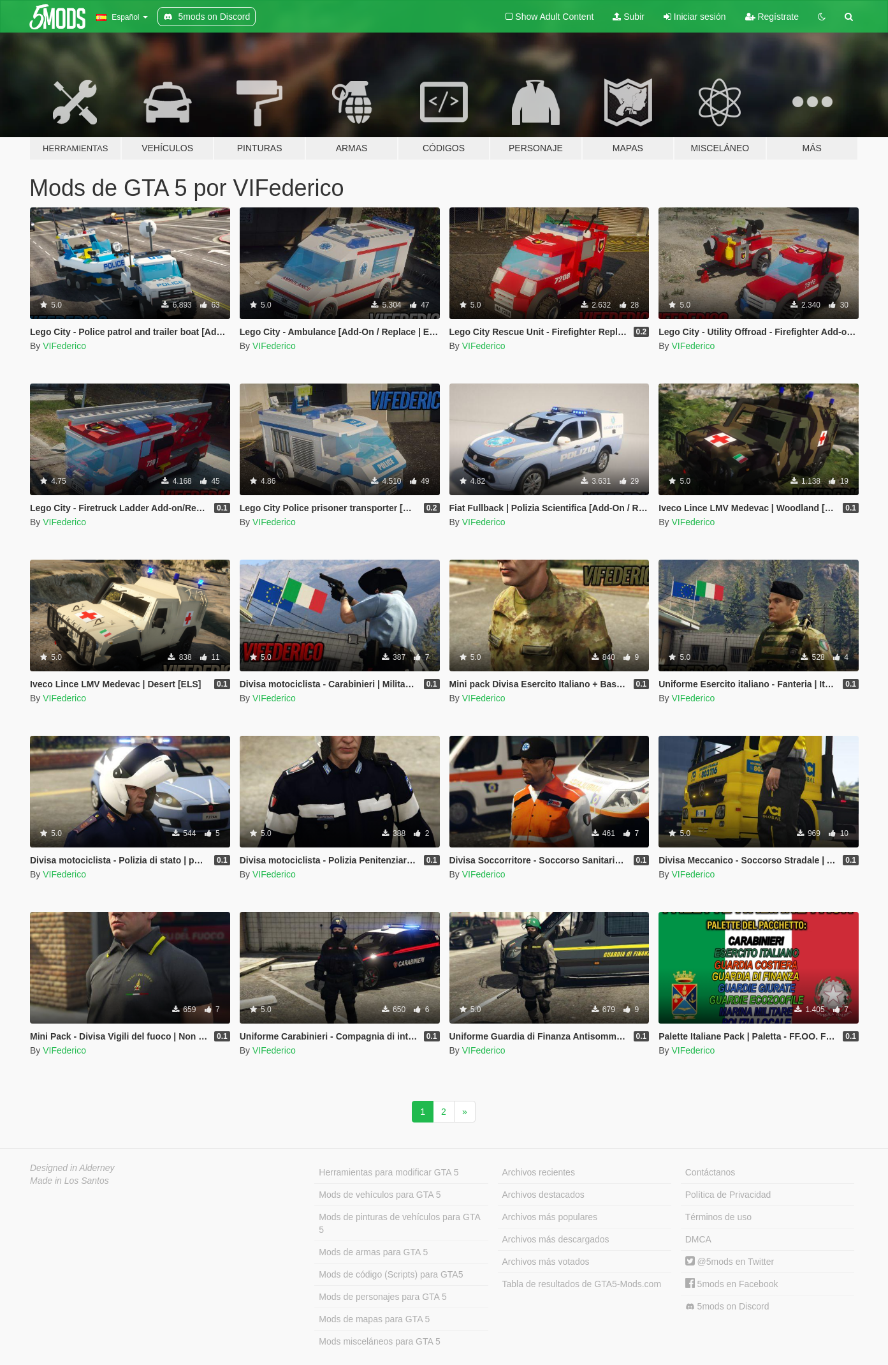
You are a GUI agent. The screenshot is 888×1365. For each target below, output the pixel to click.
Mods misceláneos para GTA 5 (379, 1341)
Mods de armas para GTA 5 (373, 1252)
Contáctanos (710, 1172)
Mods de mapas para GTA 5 (374, 1319)
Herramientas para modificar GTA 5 (388, 1172)
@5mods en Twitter (729, 1261)
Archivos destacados (543, 1195)
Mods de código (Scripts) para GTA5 (391, 1274)
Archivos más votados (546, 1262)
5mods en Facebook (731, 1284)
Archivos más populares (549, 1217)
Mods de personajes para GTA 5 (383, 1297)
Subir (628, 16)
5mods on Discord (727, 1306)
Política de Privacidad (728, 1195)
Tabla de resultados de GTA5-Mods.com (582, 1284)
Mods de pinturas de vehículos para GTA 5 (399, 1223)
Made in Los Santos (69, 1180)
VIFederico (64, 346)
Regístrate (772, 16)
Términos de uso (718, 1217)
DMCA (698, 1239)
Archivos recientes (538, 1172)
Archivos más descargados (555, 1239)
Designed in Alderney (72, 1168)
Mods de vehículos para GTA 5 (379, 1195)
